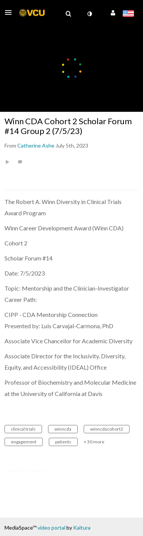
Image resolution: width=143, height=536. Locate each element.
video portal (51, 527)
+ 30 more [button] (94, 442)
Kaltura (81, 527)
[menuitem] (68, 14)
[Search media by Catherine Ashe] (35, 145)
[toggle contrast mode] (89, 14)
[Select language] (128, 14)
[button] (11, 12)
